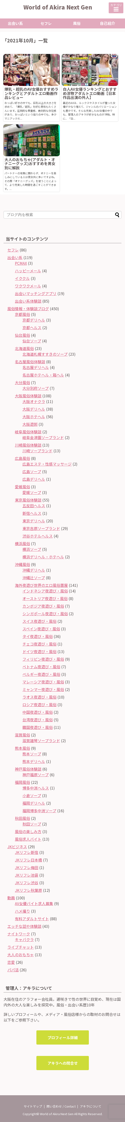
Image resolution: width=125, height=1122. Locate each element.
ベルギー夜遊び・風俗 (41, 674)
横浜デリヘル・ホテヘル (43, 557)
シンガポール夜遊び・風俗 (45, 613)
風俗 (77, 23)
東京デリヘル (33, 521)
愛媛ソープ (31, 492)
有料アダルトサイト (32, 918)
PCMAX (21, 263)
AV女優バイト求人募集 (34, 903)
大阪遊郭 (30, 424)
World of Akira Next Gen (57, 7)
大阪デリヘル (33, 409)
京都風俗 (22, 314)
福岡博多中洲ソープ (39, 810)
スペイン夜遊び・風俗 (41, 629)
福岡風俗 (22, 782)
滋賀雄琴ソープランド (41, 740)
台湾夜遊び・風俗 (37, 720)
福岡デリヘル (33, 803)
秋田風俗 (22, 818)
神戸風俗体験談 (28, 769)
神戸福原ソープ (35, 774)
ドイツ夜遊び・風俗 (39, 651)
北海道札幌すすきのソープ (45, 354)
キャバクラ (24, 939)
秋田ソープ (31, 824)
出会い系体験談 (28, 301)
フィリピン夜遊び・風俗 (43, 659)
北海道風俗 (24, 348)
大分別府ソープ (35, 388)
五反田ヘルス (33, 505)
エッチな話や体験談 (24, 926)
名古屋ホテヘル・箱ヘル (43, 375)
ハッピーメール (28, 271)
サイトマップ (33, 1106)
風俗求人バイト (28, 839)
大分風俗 (22, 382)
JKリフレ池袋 (26, 875)
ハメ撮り (22, 911)
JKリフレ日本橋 (28, 860)
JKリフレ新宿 (26, 852)
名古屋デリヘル (35, 367)
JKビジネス (17, 846)
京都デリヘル (33, 320)
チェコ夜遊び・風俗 (39, 644)
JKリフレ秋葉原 (28, 890)
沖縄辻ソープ (33, 577)
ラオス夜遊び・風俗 (39, 697)
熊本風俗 (22, 748)
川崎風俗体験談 (28, 445)
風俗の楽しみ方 (28, 831)
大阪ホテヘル (33, 416)
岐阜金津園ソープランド (43, 437)
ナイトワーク (18, 934)
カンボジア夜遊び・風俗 (43, 606)
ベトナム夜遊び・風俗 (41, 666)
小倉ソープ (31, 795)
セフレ (46, 23)
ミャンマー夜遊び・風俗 (43, 689)
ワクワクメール (28, 286)
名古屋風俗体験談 (30, 361)
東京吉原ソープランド (41, 528)
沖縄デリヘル (33, 570)
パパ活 (13, 970)
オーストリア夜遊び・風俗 (45, 598)
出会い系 (15, 23)
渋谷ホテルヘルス (37, 536)
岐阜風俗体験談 (28, 432)
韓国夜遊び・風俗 (37, 727)
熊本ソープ (31, 754)
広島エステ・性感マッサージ (47, 464)
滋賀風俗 (22, 735)
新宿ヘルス (31, 513)
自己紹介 (107, 23)
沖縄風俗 (22, 564)
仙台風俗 (22, 335)
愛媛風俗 (22, 486)
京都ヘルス (31, 327)
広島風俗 (22, 458)
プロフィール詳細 (62, 1037)
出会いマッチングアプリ (35, 293)
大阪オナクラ (33, 401)
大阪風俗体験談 (28, 396)
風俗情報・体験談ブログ (28, 308)
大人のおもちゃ (20, 954)
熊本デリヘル (33, 761)
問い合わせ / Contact (61, 1106)
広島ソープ (31, 471)
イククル (22, 278)
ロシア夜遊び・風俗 (39, 704)
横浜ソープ (31, 549)
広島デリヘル (33, 479)
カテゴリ (116, 7)
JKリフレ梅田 (26, 867)
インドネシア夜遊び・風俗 (45, 591)
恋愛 (11, 962)
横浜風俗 (22, 543)
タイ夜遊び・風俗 (37, 636)
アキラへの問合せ (62, 1063)
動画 (11, 898)
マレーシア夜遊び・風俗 (43, 682)
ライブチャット (20, 947)
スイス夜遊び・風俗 (39, 621)
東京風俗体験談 (28, 500)
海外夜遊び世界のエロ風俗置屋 (41, 585)
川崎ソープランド (37, 450)
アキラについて (90, 1106)
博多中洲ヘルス (35, 788)
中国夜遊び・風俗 (37, 712)
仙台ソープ (31, 341)
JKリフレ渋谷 (26, 882)
